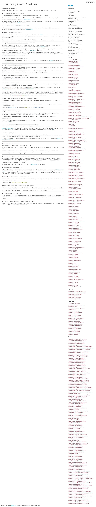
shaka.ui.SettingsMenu (73, 234)
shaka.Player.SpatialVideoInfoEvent (77, 450)
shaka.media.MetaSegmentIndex (75, 96)
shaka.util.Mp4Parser (73, 275)
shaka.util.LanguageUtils (74, 272)
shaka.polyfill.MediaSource (74, 136)
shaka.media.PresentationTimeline (76, 99)
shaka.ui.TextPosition (73, 242)
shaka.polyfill (71, 125)
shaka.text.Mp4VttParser (74, 159)
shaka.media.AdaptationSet (74, 90)
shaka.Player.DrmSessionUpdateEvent (77, 416)
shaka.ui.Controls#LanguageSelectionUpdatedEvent (80, 491)
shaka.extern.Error (72, 306)
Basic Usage (71, 12)
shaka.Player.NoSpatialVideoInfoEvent (77, 441)
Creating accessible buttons (75, 31)
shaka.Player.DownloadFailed (75, 414)
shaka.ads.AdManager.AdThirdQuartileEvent (78, 378)
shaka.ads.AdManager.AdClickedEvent (77, 340)
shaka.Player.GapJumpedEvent (75, 424)
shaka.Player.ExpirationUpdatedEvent (77, 421)
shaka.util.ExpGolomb (73, 266)
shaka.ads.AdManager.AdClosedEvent (76, 343)
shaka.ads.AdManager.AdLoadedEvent (76, 358)
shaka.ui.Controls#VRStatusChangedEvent (78, 498)
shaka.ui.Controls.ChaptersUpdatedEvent (78, 474)
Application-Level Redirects (75, 44)
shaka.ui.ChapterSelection (74, 188)
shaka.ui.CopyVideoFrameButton (75, 194)
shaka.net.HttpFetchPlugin (74, 111)
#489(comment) (29, 29)
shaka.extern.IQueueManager (74, 315)
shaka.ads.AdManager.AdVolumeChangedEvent (78, 380)
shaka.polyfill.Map (72, 131)
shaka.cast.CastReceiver (74, 75)
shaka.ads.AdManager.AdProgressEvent (77, 367)
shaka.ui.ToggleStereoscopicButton (76, 247)
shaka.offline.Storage (73, 121)
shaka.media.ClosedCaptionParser (76, 92)
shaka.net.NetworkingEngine (74, 115)
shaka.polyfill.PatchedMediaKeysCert (77, 140)
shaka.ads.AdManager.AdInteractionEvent (78, 355)
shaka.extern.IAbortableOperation (76, 308)
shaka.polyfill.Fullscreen (74, 130)
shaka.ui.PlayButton (73, 219)
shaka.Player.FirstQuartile (74, 422)
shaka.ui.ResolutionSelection (75, 226)
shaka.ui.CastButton (73, 187)
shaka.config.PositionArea (74, 297)
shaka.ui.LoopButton (73, 209)
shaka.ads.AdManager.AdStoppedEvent (77, 377)
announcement (42, 45)
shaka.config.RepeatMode (74, 299)
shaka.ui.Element (72, 196)
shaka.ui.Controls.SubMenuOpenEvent (77, 481)
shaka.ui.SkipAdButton (73, 235)
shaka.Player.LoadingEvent (74, 430)
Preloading (70, 22)
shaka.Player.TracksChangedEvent (76, 466)
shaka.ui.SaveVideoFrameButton (75, 229)
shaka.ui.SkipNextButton (74, 237)
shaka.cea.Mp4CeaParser (73, 78)
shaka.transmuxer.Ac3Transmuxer (75, 174)
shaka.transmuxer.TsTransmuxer (75, 181)
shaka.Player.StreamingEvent (75, 457)
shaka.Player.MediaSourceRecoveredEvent (78, 435)
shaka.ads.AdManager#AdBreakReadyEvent (77, 384)
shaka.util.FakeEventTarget (74, 269)
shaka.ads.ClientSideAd (73, 64)
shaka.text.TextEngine (73, 165)
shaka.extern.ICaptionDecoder (75, 312)
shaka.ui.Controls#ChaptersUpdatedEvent (78, 488)
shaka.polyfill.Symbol (73, 146)
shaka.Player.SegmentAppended (75, 447)
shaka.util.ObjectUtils (73, 276)
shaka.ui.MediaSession (73, 210)
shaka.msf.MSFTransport (73, 108)
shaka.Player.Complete (73, 409)
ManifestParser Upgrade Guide (75, 52)
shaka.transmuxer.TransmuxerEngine (76, 179)
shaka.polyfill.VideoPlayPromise (76, 150)
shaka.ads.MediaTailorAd (74, 68)
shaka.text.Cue (71, 155)
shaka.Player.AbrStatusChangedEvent (77, 397)
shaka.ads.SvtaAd (72, 71)
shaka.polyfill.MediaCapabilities (76, 134)
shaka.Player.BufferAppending (75, 405)
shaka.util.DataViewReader (74, 259)
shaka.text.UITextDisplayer (74, 168)
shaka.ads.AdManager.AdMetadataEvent (77, 359)
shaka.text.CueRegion (73, 156)
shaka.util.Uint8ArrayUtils (74, 286)
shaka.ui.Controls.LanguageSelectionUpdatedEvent (80, 477)
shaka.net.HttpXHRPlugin (74, 114)
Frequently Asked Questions (74, 49)
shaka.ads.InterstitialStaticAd (75, 67)
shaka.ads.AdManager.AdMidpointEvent (77, 361)
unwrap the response (17, 76)
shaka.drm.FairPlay (72, 84)
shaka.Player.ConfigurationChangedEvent (78, 411)
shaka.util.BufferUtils (73, 254)
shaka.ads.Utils (72, 73)
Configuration (71, 15)
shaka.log (70, 89)
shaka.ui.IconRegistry (73, 206)
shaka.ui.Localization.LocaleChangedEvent (78, 500)
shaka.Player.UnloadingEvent (75, 468)
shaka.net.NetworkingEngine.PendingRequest (78, 118)
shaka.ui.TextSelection (73, 244)
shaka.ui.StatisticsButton (74, 241)
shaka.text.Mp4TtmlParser (74, 158)
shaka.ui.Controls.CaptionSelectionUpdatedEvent (80, 471)
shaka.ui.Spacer (72, 240)
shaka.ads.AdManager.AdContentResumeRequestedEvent (80, 348)
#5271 (58, 134)
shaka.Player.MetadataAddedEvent (76, 437)
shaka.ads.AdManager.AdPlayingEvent (77, 365)
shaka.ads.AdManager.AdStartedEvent (77, 375)
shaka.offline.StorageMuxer (74, 122)
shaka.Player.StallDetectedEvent (76, 452)
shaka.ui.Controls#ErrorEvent (75, 490)
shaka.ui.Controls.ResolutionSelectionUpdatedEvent (80, 478)
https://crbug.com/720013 (7, 124)
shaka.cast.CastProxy (73, 74)
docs (53, 126)
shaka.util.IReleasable (73, 334)
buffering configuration (7, 86)
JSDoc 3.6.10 (13, 505)
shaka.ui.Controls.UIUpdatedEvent (76, 484)
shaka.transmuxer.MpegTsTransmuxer (76, 178)
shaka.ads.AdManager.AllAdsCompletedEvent (78, 381)
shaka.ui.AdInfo (72, 182)
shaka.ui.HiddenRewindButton (75, 201)
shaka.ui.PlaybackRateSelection (75, 218)
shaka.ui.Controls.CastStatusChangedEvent (78, 472)
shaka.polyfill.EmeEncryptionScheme (77, 128)
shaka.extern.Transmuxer (74, 331)
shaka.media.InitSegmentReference (76, 93)
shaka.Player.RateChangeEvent (75, 446)
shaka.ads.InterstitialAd (74, 65)
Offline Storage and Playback (75, 40)
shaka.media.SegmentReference (75, 103)
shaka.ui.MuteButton (73, 212)
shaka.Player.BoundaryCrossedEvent (76, 403)
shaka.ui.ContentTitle (73, 190)
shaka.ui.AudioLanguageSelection (76, 185)
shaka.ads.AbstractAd (73, 61)
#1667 (10, 118)
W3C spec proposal (10, 136)
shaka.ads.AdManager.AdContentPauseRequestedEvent (80, 346)
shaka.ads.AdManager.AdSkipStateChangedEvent (79, 373)
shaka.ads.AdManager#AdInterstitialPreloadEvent (80, 389)
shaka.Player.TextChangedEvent (75, 459)
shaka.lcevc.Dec (72, 87)
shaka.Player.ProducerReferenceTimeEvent (78, 443)
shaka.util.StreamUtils (73, 281)
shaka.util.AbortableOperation (75, 253)
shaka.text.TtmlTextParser (74, 166)
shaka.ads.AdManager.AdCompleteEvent (77, 345)
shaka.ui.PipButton (72, 216)
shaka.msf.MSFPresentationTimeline (76, 106)
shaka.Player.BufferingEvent (75, 406)
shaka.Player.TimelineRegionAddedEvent (77, 462)
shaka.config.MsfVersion (74, 296)
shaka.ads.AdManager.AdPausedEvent (76, 364)
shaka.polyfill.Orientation (74, 137)
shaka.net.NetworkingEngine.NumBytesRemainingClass (80, 117)
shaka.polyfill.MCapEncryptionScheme (77, 133)
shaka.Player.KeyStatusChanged (75, 425)
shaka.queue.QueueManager (74, 153)
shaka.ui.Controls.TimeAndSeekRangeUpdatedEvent (80, 482)
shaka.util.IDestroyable (74, 333)
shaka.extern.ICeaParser (74, 314)
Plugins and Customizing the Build (76, 34)
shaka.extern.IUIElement (74, 316)
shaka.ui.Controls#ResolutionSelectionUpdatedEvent (80, 493)
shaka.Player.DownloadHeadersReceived (77, 415)
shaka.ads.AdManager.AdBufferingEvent (77, 339)
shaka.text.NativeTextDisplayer (75, 160)
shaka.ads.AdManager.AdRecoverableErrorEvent (79, 368)
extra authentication (9, 60)
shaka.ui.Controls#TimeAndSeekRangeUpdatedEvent (80, 496)
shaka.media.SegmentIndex (74, 100)
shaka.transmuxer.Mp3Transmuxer (75, 177)
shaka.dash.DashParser (73, 83)
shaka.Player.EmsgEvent (73, 418)
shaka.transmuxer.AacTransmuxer (75, 172)
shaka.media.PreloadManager (74, 97)
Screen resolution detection (75, 28)
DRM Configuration (72, 18)
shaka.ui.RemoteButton (73, 225)
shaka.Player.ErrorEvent (74, 419)
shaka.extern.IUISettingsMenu (75, 324)
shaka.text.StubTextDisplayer (75, 163)
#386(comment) (27, 19)
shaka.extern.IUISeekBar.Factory (76, 322)
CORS (41, 34)
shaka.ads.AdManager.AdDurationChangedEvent (79, 351)
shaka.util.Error (72, 263)
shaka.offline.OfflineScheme (75, 119)
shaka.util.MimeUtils (73, 273)
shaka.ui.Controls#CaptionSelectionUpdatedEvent (80, 485)
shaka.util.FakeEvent (73, 267)
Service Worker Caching (73, 38)
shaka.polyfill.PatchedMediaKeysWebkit (77, 141)
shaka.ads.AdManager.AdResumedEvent (77, 370)
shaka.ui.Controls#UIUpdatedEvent (76, 497)
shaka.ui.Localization (73, 207)
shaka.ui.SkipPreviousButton (75, 238)
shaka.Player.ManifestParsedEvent (76, 431)
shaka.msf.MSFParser (73, 105)
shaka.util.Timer (72, 284)
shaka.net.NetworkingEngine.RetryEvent (77, 396)
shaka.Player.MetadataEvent (74, 438)
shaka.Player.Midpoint (73, 440)
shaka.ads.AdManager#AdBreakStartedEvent (78, 386)
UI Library (70, 24)
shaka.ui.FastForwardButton (74, 197)
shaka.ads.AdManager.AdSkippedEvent (77, 371)
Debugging (70, 14)
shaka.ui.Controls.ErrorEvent (75, 475)
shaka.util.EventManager (74, 264)
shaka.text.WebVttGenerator (74, 171)
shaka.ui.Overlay (72, 215)
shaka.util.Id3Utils (73, 270)
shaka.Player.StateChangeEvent (75, 456)
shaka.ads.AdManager (73, 62)
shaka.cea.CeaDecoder (73, 77)
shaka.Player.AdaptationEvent (75, 399)
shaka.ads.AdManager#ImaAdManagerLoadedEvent (79, 390)
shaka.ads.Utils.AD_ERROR (74, 393)
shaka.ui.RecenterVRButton (74, 223)
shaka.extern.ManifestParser (75, 325)
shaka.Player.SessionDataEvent (75, 449)
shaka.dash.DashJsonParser (74, 81)
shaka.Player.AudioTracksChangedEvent (77, 402)
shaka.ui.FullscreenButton (74, 199)
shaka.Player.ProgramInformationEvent (77, 444)
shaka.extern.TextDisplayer (74, 328)
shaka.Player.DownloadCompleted (75, 412)
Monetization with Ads (73, 33)
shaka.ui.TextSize (72, 245)
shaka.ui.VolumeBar (72, 250)
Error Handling (71, 30)
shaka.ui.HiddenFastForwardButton (76, 200)
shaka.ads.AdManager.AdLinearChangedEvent (78, 356)
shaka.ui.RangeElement (73, 222)
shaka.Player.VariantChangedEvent (76, 469)
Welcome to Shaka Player (74, 11)
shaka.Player (71, 124)
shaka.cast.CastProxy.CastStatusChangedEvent (79, 394)
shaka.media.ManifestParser (74, 95)
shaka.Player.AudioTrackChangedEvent (77, 400)
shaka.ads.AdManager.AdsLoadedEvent (77, 374)
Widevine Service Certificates (75, 41)
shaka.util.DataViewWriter (74, 260)
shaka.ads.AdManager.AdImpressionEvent (77, 353)
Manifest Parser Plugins (74, 36)
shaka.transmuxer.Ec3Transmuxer (75, 175)
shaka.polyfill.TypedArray (74, 147)
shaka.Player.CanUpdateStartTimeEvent (77, 408)
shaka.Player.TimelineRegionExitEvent (77, 465)
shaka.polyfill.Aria (73, 127)
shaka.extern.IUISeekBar (74, 321)
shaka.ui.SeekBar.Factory (74, 232)
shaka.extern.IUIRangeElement (75, 319)
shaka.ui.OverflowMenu (73, 213)
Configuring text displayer (74, 27)
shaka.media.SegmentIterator (75, 102)
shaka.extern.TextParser (74, 330)
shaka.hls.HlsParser (73, 86)
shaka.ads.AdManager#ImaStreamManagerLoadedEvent (80, 392)
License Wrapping (72, 21)
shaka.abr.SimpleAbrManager (74, 59)
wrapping (51, 58)
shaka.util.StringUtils (73, 282)
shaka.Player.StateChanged (74, 455)
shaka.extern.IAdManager (74, 311)
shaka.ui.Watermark (72, 251)
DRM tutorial (32, 48)
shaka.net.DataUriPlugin (74, 109)
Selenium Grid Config (73, 47)
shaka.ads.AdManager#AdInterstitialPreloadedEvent (80, 387)
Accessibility (71, 55)
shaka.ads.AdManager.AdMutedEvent (76, 362)
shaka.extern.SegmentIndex (74, 327)
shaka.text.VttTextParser (74, 169)
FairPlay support (72, 43)
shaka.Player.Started (73, 453)
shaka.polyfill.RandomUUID (74, 144)
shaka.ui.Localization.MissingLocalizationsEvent (80, 501)
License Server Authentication (75, 19)
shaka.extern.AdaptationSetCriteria (77, 305)
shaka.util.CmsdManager (73, 256)
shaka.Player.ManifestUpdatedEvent (76, 433)
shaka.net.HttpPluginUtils (74, 112)
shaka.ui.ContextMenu (73, 191)
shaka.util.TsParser (73, 285)
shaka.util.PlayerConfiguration (75, 279)
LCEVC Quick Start (72, 53)
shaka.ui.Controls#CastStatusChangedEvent (78, 487)
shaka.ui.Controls (72, 193)
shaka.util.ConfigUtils (73, 257)
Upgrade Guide (71, 50)
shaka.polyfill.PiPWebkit (74, 143)
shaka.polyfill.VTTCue (73, 152)
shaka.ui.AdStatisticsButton (75, 184)
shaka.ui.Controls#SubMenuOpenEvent (77, 494)
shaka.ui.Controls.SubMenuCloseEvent (77, 479)
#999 (19, 22)
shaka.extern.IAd (72, 309)
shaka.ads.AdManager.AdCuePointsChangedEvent (79, 349)
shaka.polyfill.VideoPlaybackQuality (77, 149)
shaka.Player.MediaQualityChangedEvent (77, 434)
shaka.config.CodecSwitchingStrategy (77, 291)
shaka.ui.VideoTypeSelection (75, 248)
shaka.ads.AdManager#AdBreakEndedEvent (77, 383)
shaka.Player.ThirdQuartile (74, 460)
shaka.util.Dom (71, 262)
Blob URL (70, 46)
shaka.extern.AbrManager (74, 303)
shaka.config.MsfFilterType (74, 294)
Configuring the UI (72, 25)
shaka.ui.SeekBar (72, 231)
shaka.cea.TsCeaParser (73, 80)
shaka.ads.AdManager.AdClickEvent (76, 342)
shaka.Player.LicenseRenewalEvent (76, 427)
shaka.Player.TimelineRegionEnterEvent (77, 463)
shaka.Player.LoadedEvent (74, 428)
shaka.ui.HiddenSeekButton (74, 203)
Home (70, 5)
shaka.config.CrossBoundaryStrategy (77, 293)
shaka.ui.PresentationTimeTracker (76, 221)
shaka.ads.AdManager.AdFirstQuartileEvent (78, 352)
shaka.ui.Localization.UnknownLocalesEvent (78, 503)
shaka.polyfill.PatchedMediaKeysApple (77, 138)
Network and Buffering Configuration (77, 17)
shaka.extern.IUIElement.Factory (76, 318)
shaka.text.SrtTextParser (74, 162)
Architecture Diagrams (73, 37)
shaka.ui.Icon (71, 204)
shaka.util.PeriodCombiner (74, 278)
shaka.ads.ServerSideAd (73, 70)
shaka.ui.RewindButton (73, 228)
